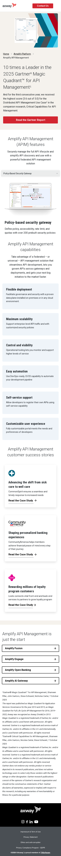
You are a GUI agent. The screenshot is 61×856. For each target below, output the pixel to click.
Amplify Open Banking (18, 669)
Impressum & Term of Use (31, 832)
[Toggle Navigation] (57, 5)
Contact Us (43, 6)
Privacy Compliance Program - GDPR (30, 848)
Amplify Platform (22, 54)
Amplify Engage (14, 659)
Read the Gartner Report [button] (30, 119)
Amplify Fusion (13, 648)
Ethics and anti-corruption (30, 842)
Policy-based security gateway (17, 173)
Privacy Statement (30, 837)
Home (6, 54)
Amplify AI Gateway (16, 680)
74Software (45, 852)
